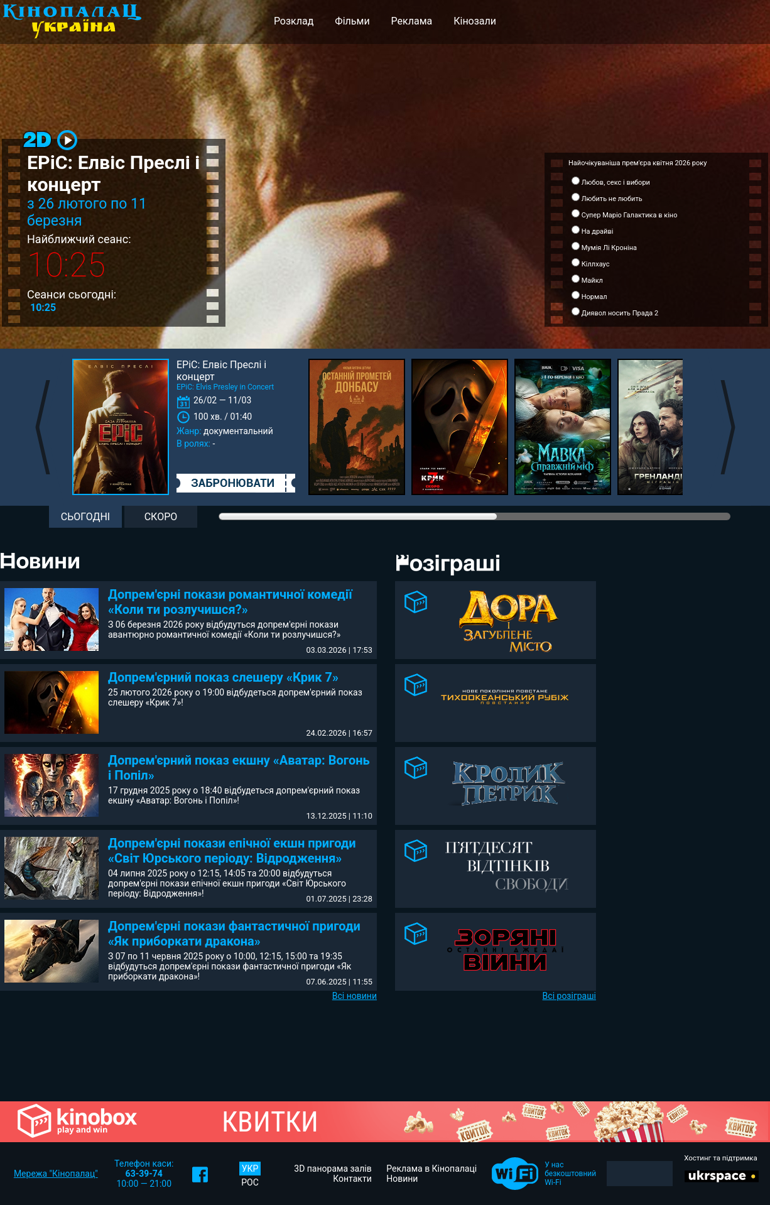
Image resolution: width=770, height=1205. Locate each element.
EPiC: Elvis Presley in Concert (225, 387)
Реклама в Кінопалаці (431, 1169)
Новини (402, 1179)
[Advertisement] (691, 643)
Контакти (352, 1179)
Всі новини (354, 996)
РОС (250, 1182)
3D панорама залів (332, 1169)
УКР (250, 1169)
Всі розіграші (569, 996)
